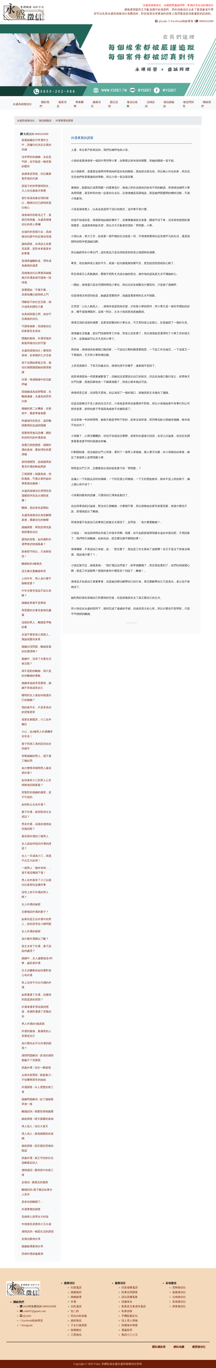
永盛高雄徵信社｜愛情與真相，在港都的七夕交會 (36, 353)
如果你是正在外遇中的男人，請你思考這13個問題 (36, 921)
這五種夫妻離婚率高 (34, 571)
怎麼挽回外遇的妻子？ (35, 911)
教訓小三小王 (130, 1334)
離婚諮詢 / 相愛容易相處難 (37, 1111)
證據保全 (127, 1301)
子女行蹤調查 (79, 1325)
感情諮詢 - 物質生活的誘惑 (37, 1231)
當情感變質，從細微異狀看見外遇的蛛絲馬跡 (36, 464)
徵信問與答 (188, 104)
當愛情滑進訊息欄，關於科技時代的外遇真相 (36, 435)
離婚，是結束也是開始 (35, 507)
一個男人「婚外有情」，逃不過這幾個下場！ (36, 870)
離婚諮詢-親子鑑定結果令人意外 (37, 1192)
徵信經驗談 (168, 104)
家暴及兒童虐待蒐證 (134, 1306)
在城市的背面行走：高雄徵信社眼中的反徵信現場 (36, 234)
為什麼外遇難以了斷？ (35, 938)
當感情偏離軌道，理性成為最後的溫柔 (36, 263)
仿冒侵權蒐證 (130, 1287)
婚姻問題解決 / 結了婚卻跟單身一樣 (37, 1101)
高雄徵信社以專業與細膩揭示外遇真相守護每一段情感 (36, 278)
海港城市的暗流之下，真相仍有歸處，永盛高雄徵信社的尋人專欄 (36, 219)
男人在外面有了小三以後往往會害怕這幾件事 (36, 882)
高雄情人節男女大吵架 (35, 1216)
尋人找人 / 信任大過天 (35, 1126)
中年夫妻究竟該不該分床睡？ (36, 593)
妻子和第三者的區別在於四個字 (36, 746)
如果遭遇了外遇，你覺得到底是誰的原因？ (36, 997)
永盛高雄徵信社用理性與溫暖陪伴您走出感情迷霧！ (36, 495)
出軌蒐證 (76, 1306)
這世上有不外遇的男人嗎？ (35, 894)
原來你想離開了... (32, 1201)
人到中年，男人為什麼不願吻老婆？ (36, 581)
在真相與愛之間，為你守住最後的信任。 (36, 316)
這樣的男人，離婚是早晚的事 (36, 625)
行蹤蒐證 (76, 1287)
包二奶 (75, 1311)
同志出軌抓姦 (79, 1315)
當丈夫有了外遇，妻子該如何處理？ (36, 948)
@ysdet (161, 21)
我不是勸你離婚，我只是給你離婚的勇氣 (36, 673)
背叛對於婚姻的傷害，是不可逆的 (36, 795)
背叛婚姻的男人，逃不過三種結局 (36, 758)
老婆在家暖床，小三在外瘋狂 (36, 722)
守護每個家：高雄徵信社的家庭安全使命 (36, 328)
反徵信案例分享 (31, 1238)
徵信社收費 (132, 104)
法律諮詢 (150, 104)
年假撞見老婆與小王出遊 (36, 1224)
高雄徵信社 (179, 1301)
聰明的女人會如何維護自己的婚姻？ (36, 697)
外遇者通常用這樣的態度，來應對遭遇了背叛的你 (36, 1011)
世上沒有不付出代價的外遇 (36, 985)
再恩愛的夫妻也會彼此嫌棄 (36, 612)
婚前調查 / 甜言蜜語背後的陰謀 (37, 1148)
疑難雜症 (76, 1330)
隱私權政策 (159, 1346)
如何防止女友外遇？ (34, 804)
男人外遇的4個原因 (33, 1023)
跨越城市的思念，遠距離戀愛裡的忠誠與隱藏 (36, 423)
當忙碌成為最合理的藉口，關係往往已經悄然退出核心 (36, 203)
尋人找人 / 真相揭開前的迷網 (37, 1136)
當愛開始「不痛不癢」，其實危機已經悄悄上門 (36, 292)
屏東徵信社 (179, 1306)
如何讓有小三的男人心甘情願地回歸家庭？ (36, 782)
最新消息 (61, 104)
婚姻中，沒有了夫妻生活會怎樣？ (36, 661)
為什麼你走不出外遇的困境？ (36, 1045)
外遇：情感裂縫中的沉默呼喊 (36, 382)
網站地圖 (178, 1346)
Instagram (26, 1325)
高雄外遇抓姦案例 (32, 1253)
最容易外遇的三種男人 (35, 836)
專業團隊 (79, 104)
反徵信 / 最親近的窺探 (35, 1182)
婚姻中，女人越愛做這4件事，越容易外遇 (37, 960)
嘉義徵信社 (179, 1292)
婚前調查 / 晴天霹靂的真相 (37, 1118)
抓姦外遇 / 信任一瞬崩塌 (36, 1067)
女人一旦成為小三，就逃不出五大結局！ (36, 858)
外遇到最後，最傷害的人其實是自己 (36, 1033)
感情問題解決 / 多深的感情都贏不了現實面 (37, 1058)
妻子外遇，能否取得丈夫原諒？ (36, 814)
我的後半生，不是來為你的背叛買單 (36, 710)
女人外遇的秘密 (31, 904)
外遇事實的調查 (31, 1209)
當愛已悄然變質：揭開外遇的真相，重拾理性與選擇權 (36, 450)
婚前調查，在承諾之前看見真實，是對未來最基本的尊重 (36, 249)
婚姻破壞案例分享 (32, 1246)
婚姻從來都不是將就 (34, 602)
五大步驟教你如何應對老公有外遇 (36, 973)
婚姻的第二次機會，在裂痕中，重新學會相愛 (36, 411)
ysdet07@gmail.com (33, 1311)
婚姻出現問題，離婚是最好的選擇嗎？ (36, 649)
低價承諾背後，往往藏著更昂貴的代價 (36, 176)
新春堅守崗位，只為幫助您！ (36, 554)
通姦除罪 (127, 1330)
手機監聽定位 (130, 1315)
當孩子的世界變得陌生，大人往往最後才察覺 (36, 188)
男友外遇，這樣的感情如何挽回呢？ (36, 826)
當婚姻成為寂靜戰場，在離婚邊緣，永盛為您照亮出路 (36, 396)
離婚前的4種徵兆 (32, 563)
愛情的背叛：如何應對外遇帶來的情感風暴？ (36, 542)
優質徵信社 (199, 1346)
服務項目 (96, 104)
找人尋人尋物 (130, 1320)
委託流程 (113, 104)
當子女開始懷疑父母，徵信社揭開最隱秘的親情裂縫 (36, 367)
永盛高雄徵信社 (22, 104)
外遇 (73, 1301)
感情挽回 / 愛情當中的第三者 (37, 1172)
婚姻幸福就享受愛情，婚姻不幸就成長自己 (36, 685)
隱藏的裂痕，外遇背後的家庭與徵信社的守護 (36, 341)
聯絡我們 (206, 104)
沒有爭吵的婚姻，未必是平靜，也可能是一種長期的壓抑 (36, 161)
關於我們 (44, 104)
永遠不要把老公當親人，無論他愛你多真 (36, 637)
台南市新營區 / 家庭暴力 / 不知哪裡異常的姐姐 (37, 1077)
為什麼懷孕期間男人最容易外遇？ (36, 770)
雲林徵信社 (179, 1287)
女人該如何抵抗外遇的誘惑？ (36, 846)
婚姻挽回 (76, 1292)
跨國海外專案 (130, 1325)
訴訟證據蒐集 (130, 1296)
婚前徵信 (76, 1320)
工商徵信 (76, 1334)
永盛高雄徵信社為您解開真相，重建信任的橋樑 (36, 517)
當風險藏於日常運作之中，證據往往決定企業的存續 (36, 145)
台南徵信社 (179, 1296)
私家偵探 (127, 1311)
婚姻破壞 (76, 1296)
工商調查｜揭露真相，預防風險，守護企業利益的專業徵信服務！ (36, 479)
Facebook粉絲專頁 (181, 21)
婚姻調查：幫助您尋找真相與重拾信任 (36, 529)
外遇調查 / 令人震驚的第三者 (37, 1089)
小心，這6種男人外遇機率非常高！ (37, 734)
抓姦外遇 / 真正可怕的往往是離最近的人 (37, 1160)
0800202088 (204, 21)
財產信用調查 (130, 1292)
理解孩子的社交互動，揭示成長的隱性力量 (36, 304)
